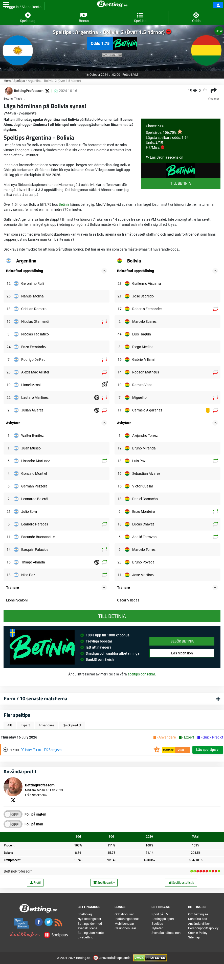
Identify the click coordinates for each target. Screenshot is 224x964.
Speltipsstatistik (181, 882)
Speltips (19, 81)
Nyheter (157, 928)
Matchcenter (112, 55)
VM (135, 75)
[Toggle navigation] (6, 5)
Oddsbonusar (124, 914)
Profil (35, 882)
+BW (218, 31)
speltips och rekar (141, 674)
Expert (25, 725)
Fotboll (127, 75)
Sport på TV (159, 914)
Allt (9, 725)
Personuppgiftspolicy (203, 928)
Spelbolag (85, 914)
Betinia (64, 204)
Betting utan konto (91, 933)
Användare (46, 725)
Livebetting (85, 937)
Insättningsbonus (127, 919)
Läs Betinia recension (166, 157)
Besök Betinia (182, 641)
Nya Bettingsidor (89, 919)
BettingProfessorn (18, 871)
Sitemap (194, 937)
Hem (7, 81)
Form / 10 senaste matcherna (35, 698)
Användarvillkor (199, 923)
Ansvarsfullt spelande (112, 958)
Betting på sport (162, 919)
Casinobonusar (125, 928)
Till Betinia (180, 183)
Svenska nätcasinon (166, 933)
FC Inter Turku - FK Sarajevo (40, 749)
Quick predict (72, 725)
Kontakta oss (197, 919)
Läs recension (182, 653)
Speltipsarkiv (104, 882)
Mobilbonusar (124, 923)
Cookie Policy (197, 933)
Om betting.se (198, 914)
